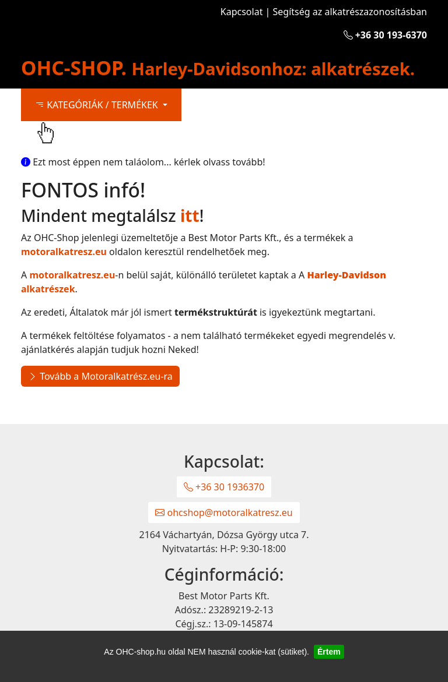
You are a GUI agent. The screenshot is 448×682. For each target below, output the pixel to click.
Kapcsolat (241, 11)
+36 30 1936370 (224, 486)
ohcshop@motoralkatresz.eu (223, 512)
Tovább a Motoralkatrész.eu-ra (100, 376)
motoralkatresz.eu (64, 251)
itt (190, 215)
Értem (329, 651)
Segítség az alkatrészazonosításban (350, 11)
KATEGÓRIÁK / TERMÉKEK (97, 104)
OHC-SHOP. (218, 67)
